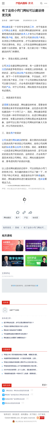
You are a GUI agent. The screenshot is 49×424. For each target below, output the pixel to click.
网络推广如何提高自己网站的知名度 (17, 395)
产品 (8, 87)
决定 (8, 66)
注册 (36, 286)
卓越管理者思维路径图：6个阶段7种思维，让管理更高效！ (21, 358)
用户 (12, 133)
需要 (6, 105)
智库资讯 (7, 228)
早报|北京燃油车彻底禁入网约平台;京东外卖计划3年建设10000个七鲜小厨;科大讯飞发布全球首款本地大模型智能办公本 (21, 362)
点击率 (18, 147)
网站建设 (6, 27)
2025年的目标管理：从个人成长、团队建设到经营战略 (21, 370)
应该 (42, 179)
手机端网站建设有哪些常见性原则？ (16, 334)
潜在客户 (36, 37)
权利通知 (24, 414)
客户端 (9, 37)
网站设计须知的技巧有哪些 (13, 330)
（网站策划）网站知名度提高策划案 (17, 390)
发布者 (5, 302)
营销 (17, 228)
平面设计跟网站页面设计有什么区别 (16, 326)
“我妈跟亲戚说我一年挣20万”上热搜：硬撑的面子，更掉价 (21, 373)
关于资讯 (41, 414)
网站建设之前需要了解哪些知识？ (15, 338)
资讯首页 (15, 414)
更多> (44, 385)
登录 (13, 286)
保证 (19, 73)
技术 (23, 34)
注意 (4, 69)
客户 (23, 73)
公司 (4, 30)
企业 (10, 30)
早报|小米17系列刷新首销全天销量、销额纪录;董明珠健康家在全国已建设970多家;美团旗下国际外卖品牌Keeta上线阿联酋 (21, 355)
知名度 (9, 147)
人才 (27, 34)
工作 (32, 27)
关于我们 (33, 414)
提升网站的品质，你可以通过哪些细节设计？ (19, 322)
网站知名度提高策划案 (13, 403)
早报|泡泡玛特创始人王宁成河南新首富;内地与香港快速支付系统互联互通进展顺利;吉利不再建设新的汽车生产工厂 (21, 366)
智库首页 (7, 414)
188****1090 (14, 20)
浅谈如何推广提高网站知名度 (15, 399)
